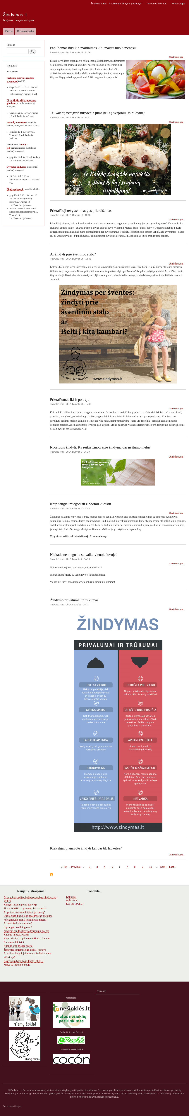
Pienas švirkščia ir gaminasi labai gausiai (25, 908)
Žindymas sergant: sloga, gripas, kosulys (25, 949)
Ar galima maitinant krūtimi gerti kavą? (24, 912)
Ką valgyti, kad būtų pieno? (18, 927)
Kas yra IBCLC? (74, 903)
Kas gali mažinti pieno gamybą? (20, 904)
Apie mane (71, 900)
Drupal (17, 1106)
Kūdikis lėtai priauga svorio (18, 946)
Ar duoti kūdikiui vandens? (18, 923)
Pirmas (8, 31)
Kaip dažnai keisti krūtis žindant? (30, 919)
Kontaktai (71, 897)
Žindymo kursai (15, 189)
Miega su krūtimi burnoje (17, 964)
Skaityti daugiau (176, 57)
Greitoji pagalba (25, 31)
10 (150, 866)
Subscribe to (51, 875)
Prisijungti (101, 991)
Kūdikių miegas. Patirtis (16, 934)
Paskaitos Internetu (157, 3)
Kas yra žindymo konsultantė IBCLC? (23, 961)
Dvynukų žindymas (16, 167)
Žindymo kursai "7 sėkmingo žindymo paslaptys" (116, 3)
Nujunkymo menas (16, 122)
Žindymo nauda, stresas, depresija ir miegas (26, 931)
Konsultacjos (178, 3)
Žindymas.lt (15, 14)
